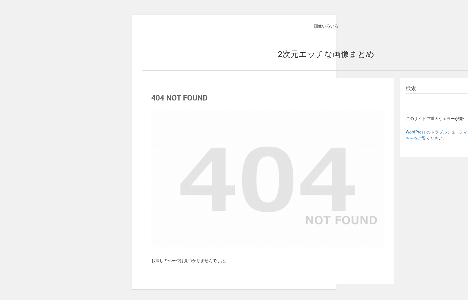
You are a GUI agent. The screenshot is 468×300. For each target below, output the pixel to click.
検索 (411, 88)
